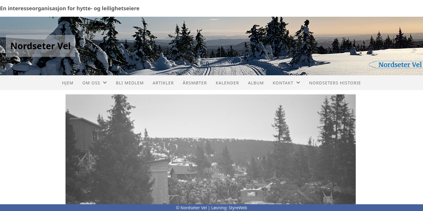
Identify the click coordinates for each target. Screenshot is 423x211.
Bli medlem (130, 83)
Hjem (67, 83)
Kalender (227, 83)
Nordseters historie (335, 83)
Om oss (94, 83)
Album (256, 83)
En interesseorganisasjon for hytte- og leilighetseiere (70, 8)
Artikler (163, 83)
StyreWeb (238, 207)
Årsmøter (195, 83)
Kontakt (286, 83)
